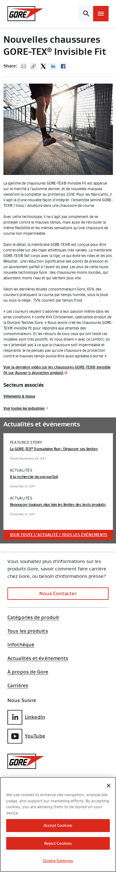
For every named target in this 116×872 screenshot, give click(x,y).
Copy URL (33, 66)
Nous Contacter (57, 593)
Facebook (63, 66)
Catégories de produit (33, 617)
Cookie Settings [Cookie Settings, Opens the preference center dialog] (58, 860)
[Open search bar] (85, 13)
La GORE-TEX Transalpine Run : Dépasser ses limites (54, 449)
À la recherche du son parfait (34, 477)
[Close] (108, 785)
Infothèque (20, 644)
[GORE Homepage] (25, 13)
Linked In (53, 66)
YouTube (26, 736)
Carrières (17, 685)
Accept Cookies (58, 825)
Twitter (43, 66)
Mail (23, 66)
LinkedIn (26, 717)
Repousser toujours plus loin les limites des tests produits (58, 505)
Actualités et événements (37, 658)
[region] (58, 824)
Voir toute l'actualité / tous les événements (59, 535)
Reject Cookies (58, 843)
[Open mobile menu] (101, 13)
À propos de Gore (28, 671)
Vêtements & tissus (19, 396)
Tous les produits (27, 631)
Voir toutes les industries (24, 408)
